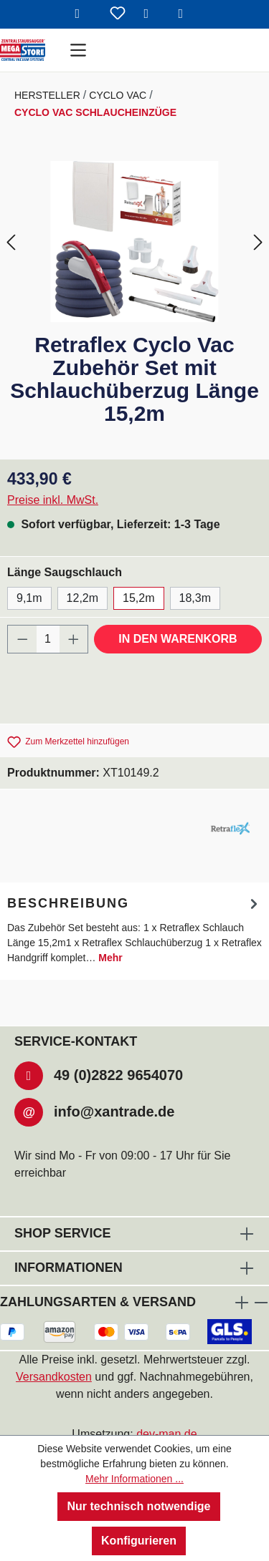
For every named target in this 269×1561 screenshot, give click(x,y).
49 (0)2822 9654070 (118, 1075)
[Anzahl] (48, 639)
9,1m (29, 598)
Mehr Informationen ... (134, 1478)
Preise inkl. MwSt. (52, 500)
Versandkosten (54, 1377)
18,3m (195, 598)
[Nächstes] (258, 241)
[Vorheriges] (11, 241)
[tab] (134, 929)
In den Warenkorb (177, 639)
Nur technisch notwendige (138, 1506)
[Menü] (78, 50)
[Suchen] (83, 14)
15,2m (138, 598)
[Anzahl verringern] (22, 639)
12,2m (82, 598)
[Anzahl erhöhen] (74, 639)
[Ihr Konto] (152, 14)
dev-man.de (166, 1434)
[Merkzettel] (117, 14)
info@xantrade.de (114, 1111)
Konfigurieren (138, 1541)
